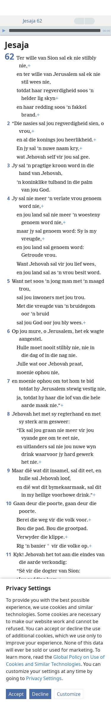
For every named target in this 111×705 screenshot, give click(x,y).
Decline (40, 694)
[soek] (103, 7)
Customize (69, 694)
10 (8, 494)
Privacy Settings (44, 678)
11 (8, 545)
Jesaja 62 (29, 20)
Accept (16, 694)
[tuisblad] (9, 7)
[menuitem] (9, 7)
